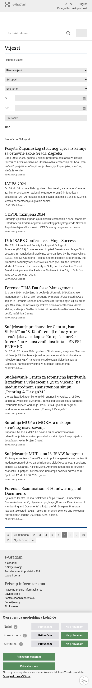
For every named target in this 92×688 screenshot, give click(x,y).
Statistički (10, 651)
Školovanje (11, 606)
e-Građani (10, 562)
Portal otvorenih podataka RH (22, 571)
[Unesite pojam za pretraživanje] (21, 33)
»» (32, 540)
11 (8, 540)
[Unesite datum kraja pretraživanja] (51, 108)
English (83, 4)
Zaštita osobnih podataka (19, 598)
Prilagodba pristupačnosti (72, 8)
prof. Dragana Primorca (45, 296)
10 (83, 534)
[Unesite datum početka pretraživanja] (51, 98)
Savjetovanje (12, 593)
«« (8, 534)
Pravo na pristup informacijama (23, 589)
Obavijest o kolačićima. (16, 676)
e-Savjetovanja (13, 567)
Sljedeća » (20, 540)
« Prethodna (21, 534)
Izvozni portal (12, 575)
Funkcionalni (12, 643)
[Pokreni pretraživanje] (68, 33)
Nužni (8, 634)
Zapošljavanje (13, 602)
